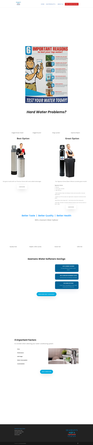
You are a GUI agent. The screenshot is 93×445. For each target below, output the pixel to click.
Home (42, 4)
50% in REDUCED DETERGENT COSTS (68, 275)
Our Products (50, 4)
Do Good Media (23, 443)
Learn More (22, 186)
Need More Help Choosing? (46, 294)
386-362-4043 (17, 434)
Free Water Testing (72, 4)
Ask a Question (46, 371)
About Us (60, 4)
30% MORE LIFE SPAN (68, 283)
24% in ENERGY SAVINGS (68, 266)
